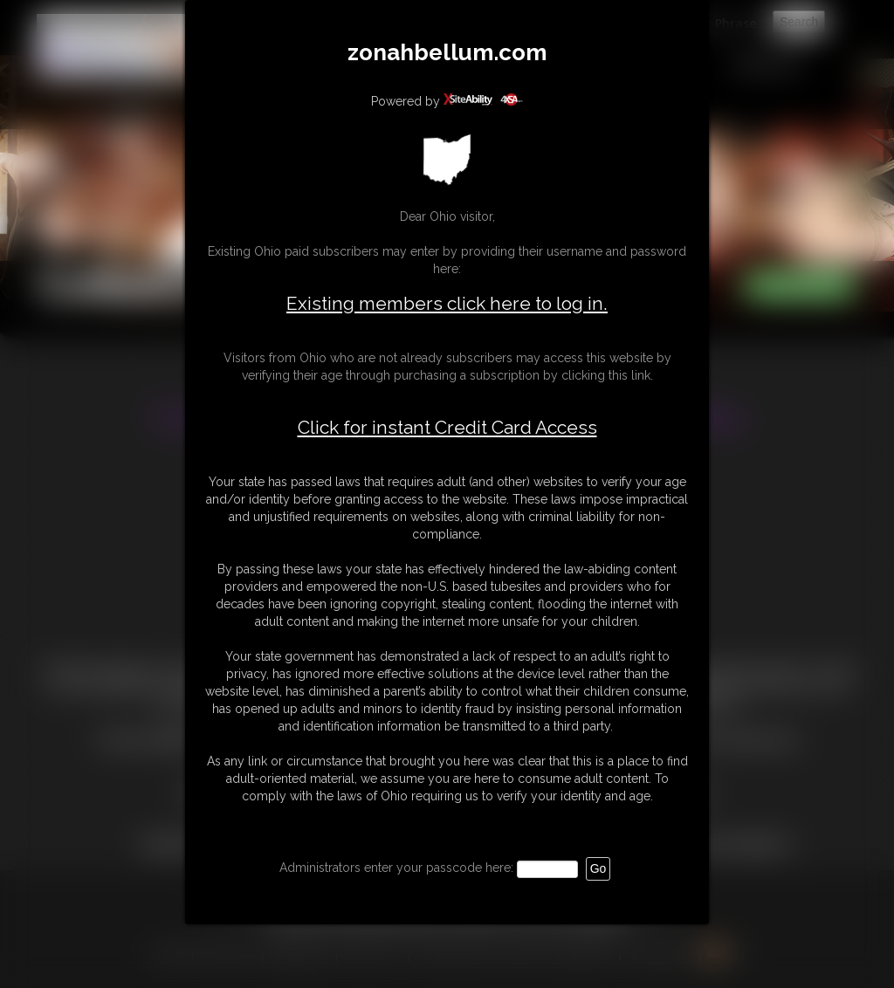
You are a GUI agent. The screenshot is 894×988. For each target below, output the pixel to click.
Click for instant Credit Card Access (447, 427)
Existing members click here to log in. (447, 303)
